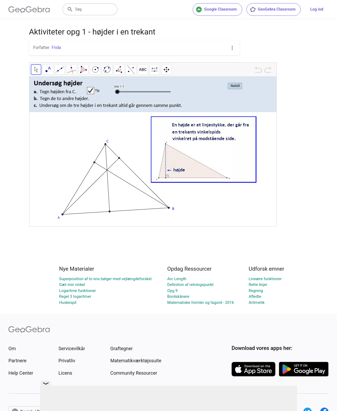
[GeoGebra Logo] (29, 9)
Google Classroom (216, 9)
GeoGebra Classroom (273, 9)
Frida (56, 47)
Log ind (316, 9)
